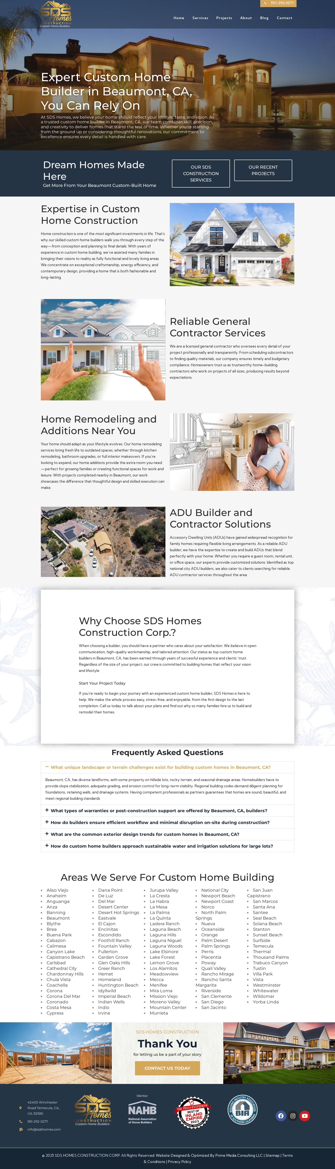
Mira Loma (161, 990)
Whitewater (265, 990)
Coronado (57, 1001)
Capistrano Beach (66, 957)
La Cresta (160, 895)
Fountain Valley (115, 946)
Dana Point (110, 890)
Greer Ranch (111, 968)
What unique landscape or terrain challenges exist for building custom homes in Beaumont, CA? (161, 767)
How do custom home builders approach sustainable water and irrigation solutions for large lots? (162, 846)
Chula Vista (59, 979)
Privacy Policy (179, 1161)
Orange (209, 934)
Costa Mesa (59, 1007)
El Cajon (107, 923)
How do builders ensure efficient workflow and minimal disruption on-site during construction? (160, 822)
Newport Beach (218, 895)
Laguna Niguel (165, 940)
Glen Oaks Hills (114, 962)
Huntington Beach (118, 985)
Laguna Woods (166, 946)
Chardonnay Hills (65, 974)
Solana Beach (267, 923)
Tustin (259, 968)
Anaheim (56, 895)
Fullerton (108, 951)
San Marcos (265, 901)
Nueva (208, 923)
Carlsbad (56, 962)
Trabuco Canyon (270, 962)
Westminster (267, 985)
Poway (208, 962)
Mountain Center (168, 1007)
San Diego (212, 1001)
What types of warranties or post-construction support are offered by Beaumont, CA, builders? (159, 810)
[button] (167, 767)
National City (215, 890)
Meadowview (164, 974)
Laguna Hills (163, 934)
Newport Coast (217, 901)
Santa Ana (264, 907)
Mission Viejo (164, 996)
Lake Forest (162, 957)
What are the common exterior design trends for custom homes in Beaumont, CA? (145, 834)
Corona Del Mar (63, 996)
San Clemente (216, 996)
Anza (52, 907)
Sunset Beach (268, 934)
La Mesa (158, 907)
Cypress (55, 1013)
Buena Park (59, 934)
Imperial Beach (114, 996)
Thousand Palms (271, 957)
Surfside (261, 940)
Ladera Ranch (165, 923)
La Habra (159, 901)
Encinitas (108, 929)
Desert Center (113, 907)
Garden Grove (113, 957)
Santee (260, 912)
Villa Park (263, 974)
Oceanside (212, 929)
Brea (52, 929)
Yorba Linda (266, 1001)
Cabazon (56, 940)
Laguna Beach (165, 929)
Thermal (262, 951)
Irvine (104, 1013)
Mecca (157, 979)
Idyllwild (107, 990)
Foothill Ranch (114, 940)
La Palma (160, 912)
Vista (258, 979)
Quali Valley (213, 968)
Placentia (211, 957)
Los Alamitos (163, 968)
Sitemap (272, 1155)
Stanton (261, 929)
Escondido (109, 934)
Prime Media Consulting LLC (239, 1155)
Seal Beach (265, 918)
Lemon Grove (164, 962)
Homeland (109, 979)
